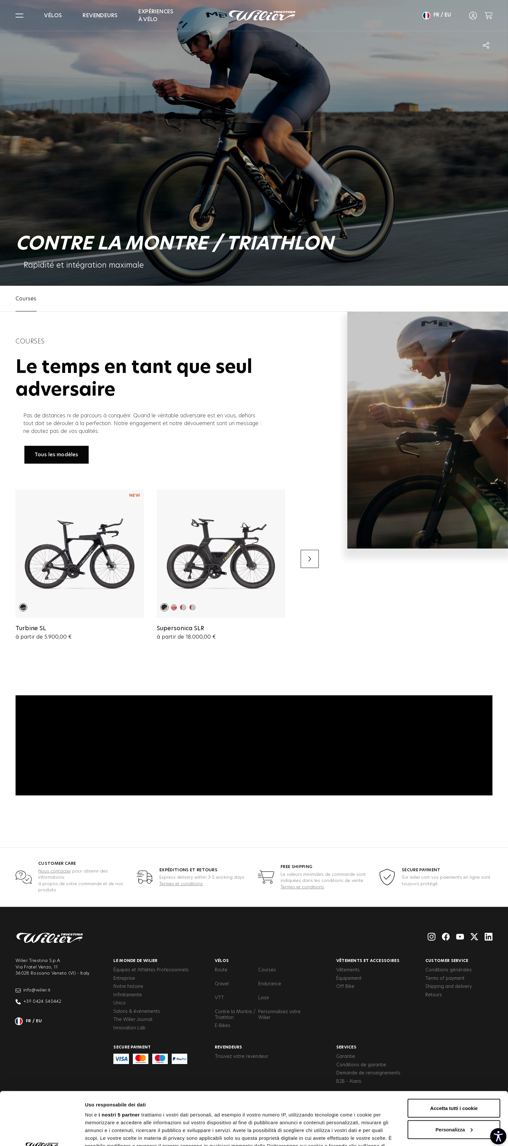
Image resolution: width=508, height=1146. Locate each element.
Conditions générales (448, 970)
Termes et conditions (181, 884)
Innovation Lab (129, 1028)
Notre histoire (128, 986)
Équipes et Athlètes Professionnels (151, 970)
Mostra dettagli (102, 1133)
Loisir (263, 998)
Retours (433, 995)
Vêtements (348, 970)
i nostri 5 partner (119, 1061)
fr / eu (437, 15)
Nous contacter (54, 871)
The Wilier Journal (132, 1019)
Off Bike (345, 986)
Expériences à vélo (155, 15)
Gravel (222, 984)
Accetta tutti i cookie (454, 1055)
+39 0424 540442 (38, 1001)
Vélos (53, 15)
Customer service (446, 961)
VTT (219, 998)
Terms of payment (445, 978)
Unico (119, 1003)
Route (221, 970)
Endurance (269, 984)
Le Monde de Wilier (135, 961)
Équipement (349, 978)
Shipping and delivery (448, 986)
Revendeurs (100, 15)
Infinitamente (127, 995)
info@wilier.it (33, 990)
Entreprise (124, 978)
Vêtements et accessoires (367, 961)
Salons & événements (136, 1011)
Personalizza (454, 1076)
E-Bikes (222, 1026)
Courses (267, 970)
